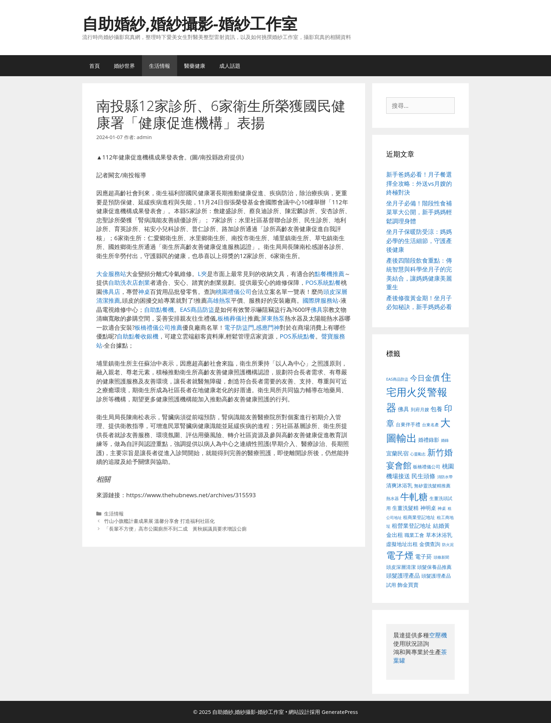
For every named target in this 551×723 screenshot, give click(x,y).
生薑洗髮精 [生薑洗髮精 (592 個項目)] (405, 507)
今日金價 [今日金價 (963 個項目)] (425, 378)
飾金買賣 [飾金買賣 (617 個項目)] (408, 584)
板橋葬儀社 (232, 318)
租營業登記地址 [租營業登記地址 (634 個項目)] (411, 526)
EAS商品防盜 (197, 309)
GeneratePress (340, 711)
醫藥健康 (194, 65)
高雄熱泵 (219, 300)
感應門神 (268, 327)
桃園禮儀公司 (234, 292)
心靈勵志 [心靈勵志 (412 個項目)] (418, 454)
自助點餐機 (159, 309)
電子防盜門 (239, 327)
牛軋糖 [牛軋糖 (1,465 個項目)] (414, 496)
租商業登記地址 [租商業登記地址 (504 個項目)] (419, 517)
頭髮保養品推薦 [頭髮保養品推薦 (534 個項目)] (434, 567)
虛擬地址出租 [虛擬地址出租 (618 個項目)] (402, 543)
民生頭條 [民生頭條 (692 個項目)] (423, 476)
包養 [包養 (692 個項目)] (436, 409)
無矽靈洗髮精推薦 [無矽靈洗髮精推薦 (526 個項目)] (432, 485)
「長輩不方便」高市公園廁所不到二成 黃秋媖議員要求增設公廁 (175, 528)
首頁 (94, 65)
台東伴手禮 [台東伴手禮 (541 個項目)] (408, 424)
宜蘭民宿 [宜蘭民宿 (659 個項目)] (397, 453)
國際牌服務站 (320, 300)
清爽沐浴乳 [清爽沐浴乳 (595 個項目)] (399, 485)
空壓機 (438, 635)
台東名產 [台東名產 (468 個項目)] (430, 425)
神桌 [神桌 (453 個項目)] (441, 508)
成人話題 (229, 65)
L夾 (202, 274)
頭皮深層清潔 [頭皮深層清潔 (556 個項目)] (401, 567)
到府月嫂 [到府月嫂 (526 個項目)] (420, 409)
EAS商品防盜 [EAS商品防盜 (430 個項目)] (397, 379)
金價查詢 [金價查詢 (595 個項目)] (429, 543)
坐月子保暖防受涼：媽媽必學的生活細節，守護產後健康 (419, 241)
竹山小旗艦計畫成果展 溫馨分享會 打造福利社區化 (159, 521)
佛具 (317, 309)
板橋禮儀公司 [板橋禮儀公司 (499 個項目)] (426, 467)
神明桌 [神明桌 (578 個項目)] (428, 507)
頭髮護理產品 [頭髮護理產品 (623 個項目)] (403, 575)
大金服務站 (111, 274)
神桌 (144, 292)
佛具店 (111, 292)
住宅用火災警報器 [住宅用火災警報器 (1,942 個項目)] (418, 392)
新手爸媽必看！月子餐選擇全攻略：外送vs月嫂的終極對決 (419, 183)
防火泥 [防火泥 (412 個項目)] (448, 544)
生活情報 (159, 65)
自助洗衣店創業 (129, 282)
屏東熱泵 (273, 318)
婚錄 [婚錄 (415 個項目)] (445, 440)
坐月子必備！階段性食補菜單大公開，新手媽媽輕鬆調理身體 (419, 212)
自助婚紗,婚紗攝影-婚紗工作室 (189, 23)
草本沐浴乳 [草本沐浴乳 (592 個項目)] (439, 534)
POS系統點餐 (323, 282)
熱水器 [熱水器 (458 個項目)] (392, 498)
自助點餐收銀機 (137, 336)
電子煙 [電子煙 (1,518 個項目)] (400, 555)
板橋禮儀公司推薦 (158, 327)
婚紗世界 (124, 65)
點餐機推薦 (329, 274)
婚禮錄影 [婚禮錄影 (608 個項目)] (428, 439)
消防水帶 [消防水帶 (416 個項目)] (445, 476)
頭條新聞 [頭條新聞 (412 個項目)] (441, 557)
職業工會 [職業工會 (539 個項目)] (414, 535)
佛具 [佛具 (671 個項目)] (403, 409)
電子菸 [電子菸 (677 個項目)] (423, 556)
